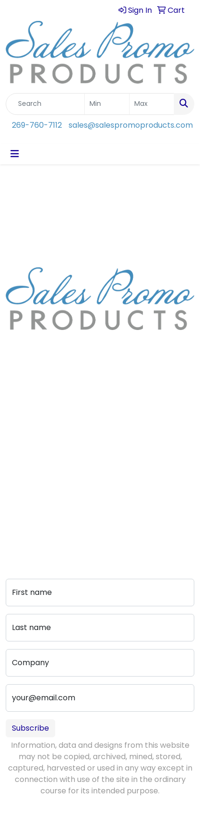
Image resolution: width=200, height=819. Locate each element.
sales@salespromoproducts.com (131, 125)
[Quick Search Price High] (151, 104)
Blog (14, 427)
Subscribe (30, 728)
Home (17, 400)
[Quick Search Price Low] (107, 104)
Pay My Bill (25, 501)
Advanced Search (39, 488)
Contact (21, 461)
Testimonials (29, 440)
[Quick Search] (45, 104)
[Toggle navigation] (15, 153)
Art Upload (26, 475)
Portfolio (22, 514)
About (17, 414)
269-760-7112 (37, 125)
